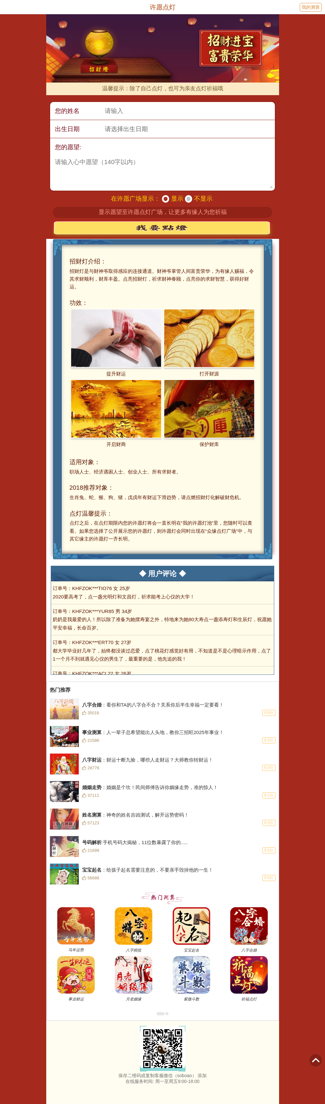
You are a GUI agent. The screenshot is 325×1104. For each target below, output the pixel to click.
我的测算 (311, 7)
